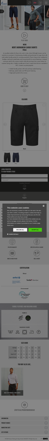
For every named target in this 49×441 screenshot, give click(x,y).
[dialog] (24, 220)
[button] (12, 234)
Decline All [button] (20, 230)
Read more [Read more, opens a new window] (10, 225)
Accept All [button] (35, 230)
